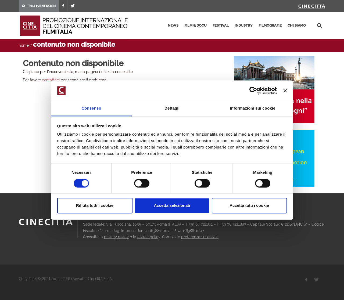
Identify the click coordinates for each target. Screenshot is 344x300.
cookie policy (148, 237)
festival (221, 25)
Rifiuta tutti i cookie (94, 205)
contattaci (51, 80)
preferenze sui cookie (199, 237)
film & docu (195, 25)
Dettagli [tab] (172, 108)
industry (244, 25)
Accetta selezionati (172, 205)
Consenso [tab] (91, 108)
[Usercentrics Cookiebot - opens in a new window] (253, 90)
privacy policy (116, 237)
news (173, 25)
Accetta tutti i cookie (249, 205)
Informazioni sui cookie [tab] (252, 108)
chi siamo (297, 25)
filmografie (270, 25)
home (24, 45)
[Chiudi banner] (285, 90)
